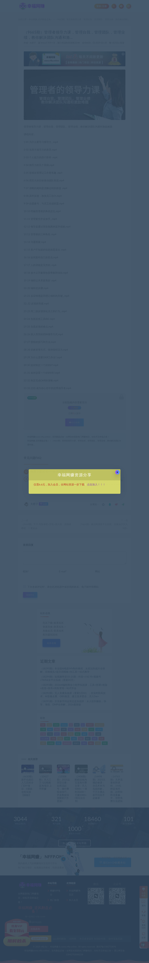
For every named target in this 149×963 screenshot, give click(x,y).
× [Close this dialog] (117, 472)
